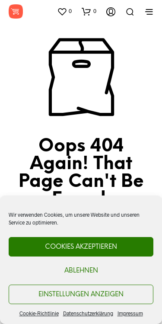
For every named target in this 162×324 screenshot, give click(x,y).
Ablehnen (81, 270)
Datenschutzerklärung (88, 313)
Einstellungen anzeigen (81, 294)
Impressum (130, 313)
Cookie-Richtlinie (39, 313)
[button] (64, 11)
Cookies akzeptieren (81, 247)
